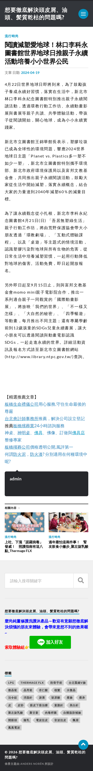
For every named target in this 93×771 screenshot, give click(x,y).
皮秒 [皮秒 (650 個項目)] (21, 705)
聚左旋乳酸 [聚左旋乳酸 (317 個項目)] (15, 712)
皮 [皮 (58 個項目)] (9, 705)
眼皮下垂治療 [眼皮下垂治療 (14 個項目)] (39, 705)
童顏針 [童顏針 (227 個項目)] (58, 705)
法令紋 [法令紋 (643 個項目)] (12, 697)
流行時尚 (12, 36)
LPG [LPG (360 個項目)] (11, 682)
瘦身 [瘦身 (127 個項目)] (82, 697)
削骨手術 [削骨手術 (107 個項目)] (56, 682)
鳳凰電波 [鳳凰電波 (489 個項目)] (14, 727)
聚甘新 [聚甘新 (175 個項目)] (34, 712)
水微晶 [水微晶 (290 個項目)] (71, 690)
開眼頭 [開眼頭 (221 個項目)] (12, 720)
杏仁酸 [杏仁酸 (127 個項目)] (43, 690)
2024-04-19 (30, 72)
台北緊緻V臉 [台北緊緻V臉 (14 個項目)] (77, 682)
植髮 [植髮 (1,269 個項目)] (57, 690)
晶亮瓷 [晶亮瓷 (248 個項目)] (28, 690)
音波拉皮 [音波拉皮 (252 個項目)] (60, 720)
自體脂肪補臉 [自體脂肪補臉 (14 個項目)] (72, 712)
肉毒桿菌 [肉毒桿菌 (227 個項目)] (51, 712)
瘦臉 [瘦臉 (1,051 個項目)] (70, 697)
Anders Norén (32, 763)
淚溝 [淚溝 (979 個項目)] (42, 697)
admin (16, 478)
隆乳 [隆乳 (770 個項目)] (27, 720)
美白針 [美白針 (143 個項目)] (74, 705)
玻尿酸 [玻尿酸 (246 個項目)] (55, 697)
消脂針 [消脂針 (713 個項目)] (28, 697)
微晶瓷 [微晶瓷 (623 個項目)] (12, 690)
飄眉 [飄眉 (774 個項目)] (76, 720)
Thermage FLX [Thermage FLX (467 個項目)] (32, 682)
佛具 (38, 432)
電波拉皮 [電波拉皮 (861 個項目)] (42, 720)
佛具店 (78, 432)
